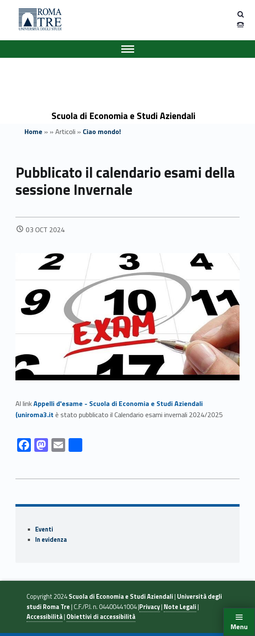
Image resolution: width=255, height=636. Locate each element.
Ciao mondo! (102, 131)
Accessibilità (45, 616)
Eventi (44, 529)
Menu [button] (239, 626)
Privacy (149, 607)
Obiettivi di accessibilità (100, 616)
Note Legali (180, 607)
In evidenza (51, 539)
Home (33, 131)
